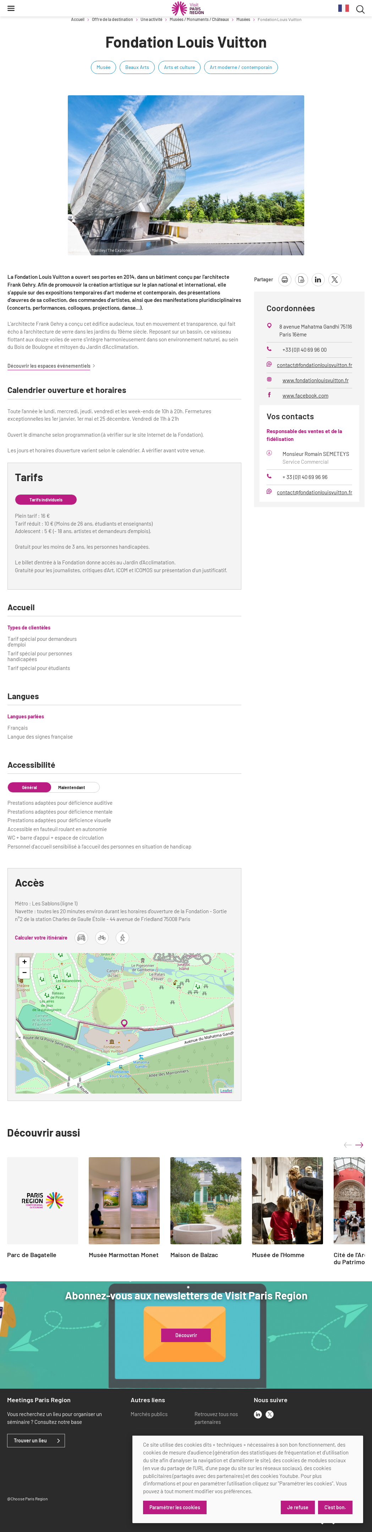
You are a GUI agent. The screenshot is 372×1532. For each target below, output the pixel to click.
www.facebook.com (305, 395)
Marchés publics (149, 1414)
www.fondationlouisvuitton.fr (316, 380)
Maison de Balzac (194, 1255)
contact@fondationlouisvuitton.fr (314, 365)
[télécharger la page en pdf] (301, 279)
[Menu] (11, 8)
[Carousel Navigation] (353, 1145)
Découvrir (186, 1335)
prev (348, 1145)
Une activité (151, 19)
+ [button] (24, 962)
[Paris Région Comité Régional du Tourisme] (188, 8)
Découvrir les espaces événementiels (51, 366)
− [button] (24, 973)
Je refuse (297, 1507)
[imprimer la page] (284, 279)
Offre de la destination (112, 19)
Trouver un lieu (30, 1440)
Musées (243, 19)
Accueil (77, 19)
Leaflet (226, 1091)
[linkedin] (258, 1414)
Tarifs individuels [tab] (45, 499)
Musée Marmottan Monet (124, 1255)
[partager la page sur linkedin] (318, 279)
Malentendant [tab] (71, 787)
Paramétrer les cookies (174, 1507)
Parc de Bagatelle (31, 1255)
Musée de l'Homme (278, 1255)
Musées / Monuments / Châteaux (199, 19)
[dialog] (247, 1479)
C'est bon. (335, 1507)
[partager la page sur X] (334, 279)
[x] (270, 1414)
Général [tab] (29, 787)
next (359, 1145)
